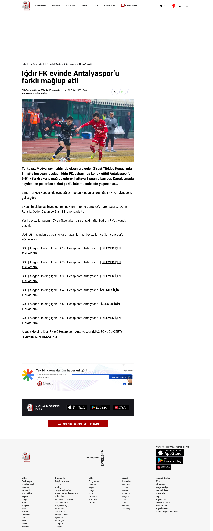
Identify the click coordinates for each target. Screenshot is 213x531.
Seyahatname (61, 502)
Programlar (60, 478)
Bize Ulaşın (161, 484)
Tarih (24, 521)
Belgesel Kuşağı (62, 505)
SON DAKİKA (40, 5)
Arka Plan (59, 496)
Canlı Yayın (27, 481)
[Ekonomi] (149, 5)
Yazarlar (25, 527)
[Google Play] (100, 407)
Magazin (25, 505)
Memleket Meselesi (64, 499)
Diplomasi (59, 508)
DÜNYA (84, 5)
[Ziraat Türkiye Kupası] (174, 6)
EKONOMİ (70, 5)
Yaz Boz (58, 484)
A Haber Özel (28, 484)
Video (24, 478)
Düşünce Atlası (62, 481)
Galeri (125, 478)
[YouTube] (102, 459)
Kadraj (58, 487)
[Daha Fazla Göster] (130, 92)
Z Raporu (59, 524)
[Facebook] (102, 451)
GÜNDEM (56, 5)
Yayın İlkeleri (162, 508)
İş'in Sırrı (59, 518)
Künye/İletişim (162, 487)
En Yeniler (126, 481)
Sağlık (24, 524)
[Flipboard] (102, 461)
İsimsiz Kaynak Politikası (167, 511)
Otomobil (26, 514)
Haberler (25, 64)
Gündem (25, 487)
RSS (158, 481)
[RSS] (102, 464)
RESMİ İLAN (109, 5)
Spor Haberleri (39, 64)
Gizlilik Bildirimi (163, 502)
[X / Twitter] (102, 454)
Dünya (24, 499)
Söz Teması (60, 511)
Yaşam (25, 496)
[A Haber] (26, 6)
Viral (24, 508)
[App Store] (76, 407)
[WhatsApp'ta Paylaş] (122, 92)
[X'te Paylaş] (114, 92)
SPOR (96, 5)
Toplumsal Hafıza (63, 490)
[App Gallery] (121, 407)
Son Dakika (27, 493)
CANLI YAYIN (129, 5)
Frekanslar (161, 493)
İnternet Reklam (163, 478)
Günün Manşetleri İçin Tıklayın (78, 423)
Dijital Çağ (59, 521)
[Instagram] (102, 456)
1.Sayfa (58, 527)
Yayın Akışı (161, 499)
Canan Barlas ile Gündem (66, 493)
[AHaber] (165, 5)
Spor (24, 502)
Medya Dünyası (62, 514)
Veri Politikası (162, 490)
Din (23, 518)
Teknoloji (26, 511)
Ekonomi (26, 490)
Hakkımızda (161, 505)
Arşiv (158, 496)
